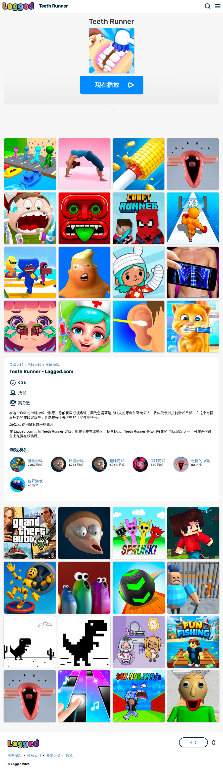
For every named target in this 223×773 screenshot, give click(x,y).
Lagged (19, 6)
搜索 (208, 6)
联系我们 (34, 755)
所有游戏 (15, 755)
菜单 (218, 6)
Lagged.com (24, 743)
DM (214, 742)
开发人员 (53, 755)
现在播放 (107, 84)
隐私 (69, 755)
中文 (193, 743)
